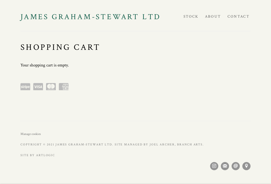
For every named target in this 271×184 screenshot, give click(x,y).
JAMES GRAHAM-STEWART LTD (90, 17)
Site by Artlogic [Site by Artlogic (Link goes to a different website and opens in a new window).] (37, 155)
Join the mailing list (225, 166)
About (213, 16)
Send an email (236, 166)
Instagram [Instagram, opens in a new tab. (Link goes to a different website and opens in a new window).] (214, 166)
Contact (238, 16)
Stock (191, 16)
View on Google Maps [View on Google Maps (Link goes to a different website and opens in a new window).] (246, 166)
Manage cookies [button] (30, 134)
